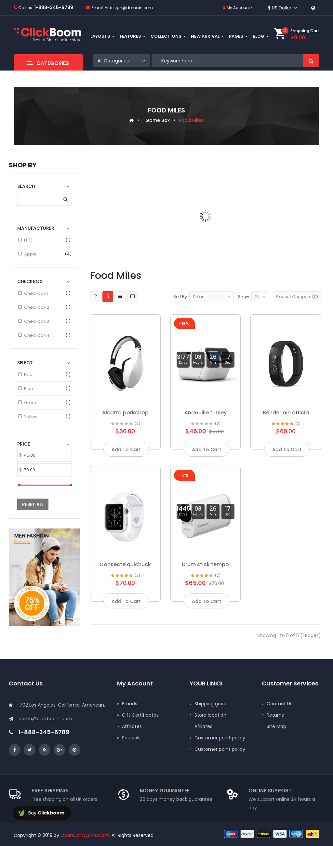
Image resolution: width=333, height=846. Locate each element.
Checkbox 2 (36, 307)
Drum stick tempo (205, 564)
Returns (275, 715)
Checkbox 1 (36, 293)
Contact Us (279, 703)
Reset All (33, 504)
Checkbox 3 (36, 321)
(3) (297, 423)
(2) (137, 575)
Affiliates (132, 726)
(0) (137, 423)
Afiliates (203, 726)
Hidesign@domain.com (129, 7)
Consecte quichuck (125, 564)
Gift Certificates (140, 715)
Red (28, 374)
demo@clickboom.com (45, 718)
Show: (244, 296)
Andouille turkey (205, 412)
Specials (131, 738)
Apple (30, 254)
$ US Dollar (282, 8)
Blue (28, 388)
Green (30, 402)
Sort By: (180, 296)
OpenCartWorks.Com (84, 835)
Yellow (31, 416)
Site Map (276, 726)
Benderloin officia (286, 412)
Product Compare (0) (297, 296)
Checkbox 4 (36, 335)
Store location (210, 715)
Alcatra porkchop (125, 412)
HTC (28, 240)
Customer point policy (219, 738)
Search (311, 60)
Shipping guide (211, 703)
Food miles (191, 120)
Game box (157, 120)
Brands (129, 703)
